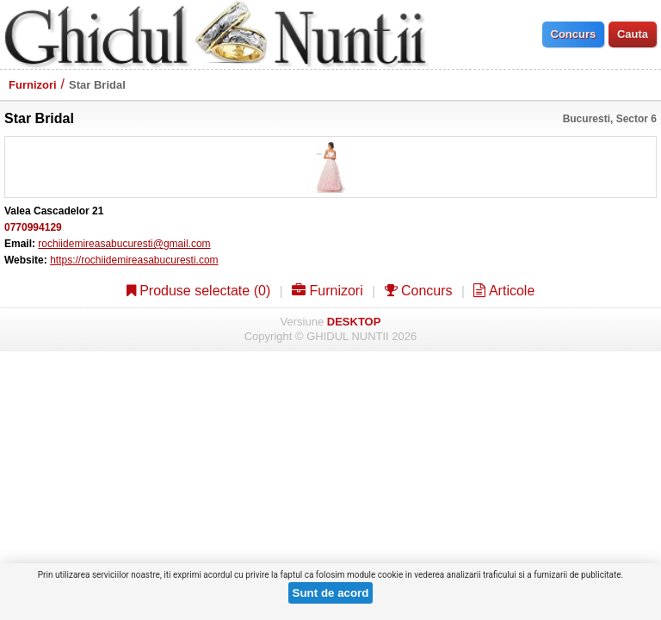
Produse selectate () (199, 290)
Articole (503, 290)
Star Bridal (97, 84)
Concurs (419, 290)
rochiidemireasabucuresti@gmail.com (124, 244)
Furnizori (33, 84)
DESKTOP (354, 321)
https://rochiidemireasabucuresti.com (134, 260)
